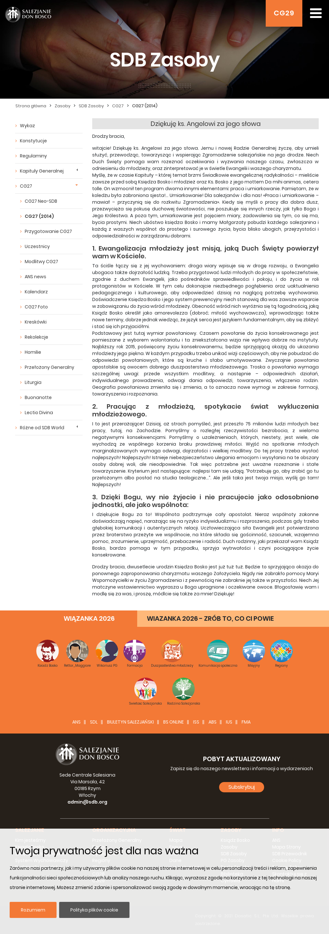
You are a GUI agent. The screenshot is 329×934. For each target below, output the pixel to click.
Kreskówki (36, 322)
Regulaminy (33, 156)
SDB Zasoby (91, 106)
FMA (246, 722)
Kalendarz (36, 292)
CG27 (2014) (144, 106)
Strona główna (30, 106)
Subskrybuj (241, 787)
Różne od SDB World (42, 427)
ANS (76, 722)
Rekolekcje (36, 337)
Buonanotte (38, 397)
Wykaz (27, 125)
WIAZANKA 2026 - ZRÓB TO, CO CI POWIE (210, 618)
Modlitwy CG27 (41, 261)
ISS (196, 722)
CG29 (284, 13)
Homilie (33, 352)
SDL (94, 722)
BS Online (173, 722)
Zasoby (62, 106)
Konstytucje (33, 141)
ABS (213, 722)
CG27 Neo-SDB (41, 201)
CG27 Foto (36, 307)
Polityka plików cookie (94, 910)
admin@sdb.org (87, 802)
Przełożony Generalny (49, 367)
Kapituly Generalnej (42, 171)
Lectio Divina (39, 412)
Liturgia (33, 382)
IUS (229, 722)
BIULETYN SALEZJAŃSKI (130, 722)
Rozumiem (33, 910)
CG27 (118, 106)
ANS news (35, 276)
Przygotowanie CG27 (48, 231)
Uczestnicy (37, 246)
